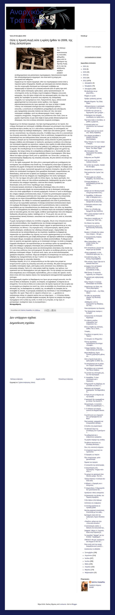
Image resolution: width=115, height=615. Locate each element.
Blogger (74, 604)
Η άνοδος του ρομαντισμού (93, 426)
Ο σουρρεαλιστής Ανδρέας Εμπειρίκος (93, 237)
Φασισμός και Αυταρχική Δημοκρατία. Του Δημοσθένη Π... (94, 390)
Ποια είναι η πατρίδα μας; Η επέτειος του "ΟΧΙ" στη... (93, 219)
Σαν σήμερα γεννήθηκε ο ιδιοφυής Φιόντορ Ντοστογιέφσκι (92, 137)
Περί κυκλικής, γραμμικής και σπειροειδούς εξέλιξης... (93, 422)
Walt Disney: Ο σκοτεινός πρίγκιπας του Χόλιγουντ (93, 273)
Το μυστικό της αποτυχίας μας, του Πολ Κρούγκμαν (94, 373)
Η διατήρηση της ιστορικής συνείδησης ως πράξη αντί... (94, 116)
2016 (85, 69)
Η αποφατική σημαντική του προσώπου (93, 451)
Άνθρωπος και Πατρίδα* (92, 157)
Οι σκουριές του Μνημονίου (93, 339)
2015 (85, 72)
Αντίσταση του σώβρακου (92, 503)
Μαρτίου (88, 570)
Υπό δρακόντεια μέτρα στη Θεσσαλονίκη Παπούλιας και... (93, 227)
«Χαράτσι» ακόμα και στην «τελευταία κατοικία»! (93, 522)
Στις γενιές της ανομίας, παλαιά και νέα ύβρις (94, 166)
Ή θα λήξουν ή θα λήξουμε (93, 500)
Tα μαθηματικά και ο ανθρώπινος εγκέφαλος (92, 436)
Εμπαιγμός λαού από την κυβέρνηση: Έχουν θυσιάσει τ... (94, 516)
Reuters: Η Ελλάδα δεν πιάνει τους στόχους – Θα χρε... (94, 233)
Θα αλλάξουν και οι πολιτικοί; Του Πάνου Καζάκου (93, 369)
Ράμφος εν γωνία (90, 96)
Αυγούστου (88, 555)
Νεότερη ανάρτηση (16, 379)
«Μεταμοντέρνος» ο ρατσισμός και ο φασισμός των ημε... (94, 107)
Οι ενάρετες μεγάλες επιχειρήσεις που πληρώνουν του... (91, 322)
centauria (63, 604)
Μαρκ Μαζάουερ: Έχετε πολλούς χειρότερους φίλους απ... (94, 354)
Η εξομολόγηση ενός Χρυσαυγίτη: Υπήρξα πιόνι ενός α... (93, 469)
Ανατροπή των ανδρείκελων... (94, 169)
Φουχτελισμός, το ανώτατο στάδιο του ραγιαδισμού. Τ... (94, 405)
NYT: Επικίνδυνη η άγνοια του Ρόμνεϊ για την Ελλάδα (94, 248)
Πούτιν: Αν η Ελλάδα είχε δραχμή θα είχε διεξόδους (93, 210)
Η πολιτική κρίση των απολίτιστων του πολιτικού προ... (93, 126)
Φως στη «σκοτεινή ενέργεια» (94, 447)
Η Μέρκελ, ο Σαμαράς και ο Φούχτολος (93, 484)
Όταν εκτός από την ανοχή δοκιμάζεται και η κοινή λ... (93, 545)
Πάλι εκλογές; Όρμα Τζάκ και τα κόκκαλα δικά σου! (94, 262)
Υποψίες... (87, 331)
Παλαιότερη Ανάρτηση (65, 379)
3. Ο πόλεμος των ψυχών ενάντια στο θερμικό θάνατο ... (94, 410)
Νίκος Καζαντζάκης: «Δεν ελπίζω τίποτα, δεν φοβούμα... (92, 243)
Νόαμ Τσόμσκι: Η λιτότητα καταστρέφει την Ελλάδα (93, 282)
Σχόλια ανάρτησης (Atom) (26, 382)
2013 (85, 78)
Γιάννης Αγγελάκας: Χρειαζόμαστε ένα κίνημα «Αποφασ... (93, 343)
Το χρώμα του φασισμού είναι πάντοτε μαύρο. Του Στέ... (94, 475)
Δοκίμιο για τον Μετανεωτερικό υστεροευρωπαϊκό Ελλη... (94, 191)
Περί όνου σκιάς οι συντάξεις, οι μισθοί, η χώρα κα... (94, 121)
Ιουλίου (87, 558)
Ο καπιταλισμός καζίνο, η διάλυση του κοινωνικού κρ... (94, 527)
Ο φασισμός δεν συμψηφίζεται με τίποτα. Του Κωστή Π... (94, 400)
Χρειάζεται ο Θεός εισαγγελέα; (94, 493)
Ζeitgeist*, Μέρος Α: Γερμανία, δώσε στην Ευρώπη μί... (94, 531)
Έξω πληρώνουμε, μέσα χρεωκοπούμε (92, 458)
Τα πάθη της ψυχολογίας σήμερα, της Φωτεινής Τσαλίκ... (92, 297)
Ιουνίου (87, 561)
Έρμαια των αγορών (91, 462)
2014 (85, 75)
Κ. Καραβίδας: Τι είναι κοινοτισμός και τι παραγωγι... (91, 379)
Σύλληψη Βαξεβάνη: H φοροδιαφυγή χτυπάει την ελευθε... (93, 183)
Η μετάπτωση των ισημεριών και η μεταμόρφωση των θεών (93, 416)
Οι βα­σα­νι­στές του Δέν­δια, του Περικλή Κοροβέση (94, 496)
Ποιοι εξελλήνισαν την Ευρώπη (94, 308)
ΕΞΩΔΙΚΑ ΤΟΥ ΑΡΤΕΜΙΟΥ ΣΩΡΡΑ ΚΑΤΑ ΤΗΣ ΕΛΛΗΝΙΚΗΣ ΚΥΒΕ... (93, 268)
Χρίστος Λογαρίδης (98, 582)
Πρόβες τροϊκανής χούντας (93, 98)
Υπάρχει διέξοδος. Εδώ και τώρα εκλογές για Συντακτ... (94, 349)
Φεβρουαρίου (89, 572)
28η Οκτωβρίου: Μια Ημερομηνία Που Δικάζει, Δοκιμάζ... (93, 152)
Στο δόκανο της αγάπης (92, 223)
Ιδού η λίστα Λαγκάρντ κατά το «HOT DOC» (94, 214)
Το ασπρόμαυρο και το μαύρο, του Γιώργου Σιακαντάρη (94, 364)
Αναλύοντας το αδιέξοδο (92, 549)
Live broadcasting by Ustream (93, 57)
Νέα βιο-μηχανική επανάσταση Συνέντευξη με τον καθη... (94, 511)
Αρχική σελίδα (40, 379)
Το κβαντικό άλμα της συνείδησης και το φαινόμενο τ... (94, 430)
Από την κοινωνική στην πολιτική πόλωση (92, 161)
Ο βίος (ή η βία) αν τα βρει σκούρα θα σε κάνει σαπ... (93, 201)
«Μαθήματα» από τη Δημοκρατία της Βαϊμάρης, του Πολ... (93, 303)
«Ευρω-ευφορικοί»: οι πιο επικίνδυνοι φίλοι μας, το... (93, 253)
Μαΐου (87, 564)
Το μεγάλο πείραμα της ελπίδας (94, 440)
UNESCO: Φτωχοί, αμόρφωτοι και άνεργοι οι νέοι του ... (94, 540)
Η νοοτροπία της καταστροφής (94, 465)
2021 (85, 66)
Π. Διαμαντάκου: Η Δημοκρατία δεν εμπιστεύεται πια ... (94, 489)
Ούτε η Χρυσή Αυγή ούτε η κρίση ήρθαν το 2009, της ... (94, 360)
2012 (85, 80)
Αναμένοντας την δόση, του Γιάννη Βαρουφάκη (93, 287)
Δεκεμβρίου (89, 83)
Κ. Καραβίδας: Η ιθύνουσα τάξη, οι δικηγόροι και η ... (93, 196)
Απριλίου (88, 567)
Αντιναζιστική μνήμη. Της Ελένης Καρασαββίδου (92, 258)
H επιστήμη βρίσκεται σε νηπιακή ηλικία (92, 506)
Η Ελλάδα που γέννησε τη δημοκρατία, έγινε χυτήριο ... (94, 111)
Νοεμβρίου (88, 86)
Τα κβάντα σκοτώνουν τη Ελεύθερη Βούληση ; (92, 443)
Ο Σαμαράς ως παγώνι (91, 455)
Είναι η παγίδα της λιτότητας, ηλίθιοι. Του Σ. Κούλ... (93, 327)
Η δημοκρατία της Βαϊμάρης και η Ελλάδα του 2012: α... (94, 384)
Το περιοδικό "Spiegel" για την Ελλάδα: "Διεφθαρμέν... (94, 536)
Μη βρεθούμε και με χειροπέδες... (90, 92)
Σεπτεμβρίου (89, 552)
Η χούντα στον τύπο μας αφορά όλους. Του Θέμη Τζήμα (94, 147)
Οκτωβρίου (88, 89)
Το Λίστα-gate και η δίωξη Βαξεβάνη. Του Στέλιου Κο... (94, 178)
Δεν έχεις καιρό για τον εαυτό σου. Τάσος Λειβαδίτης (93, 132)
